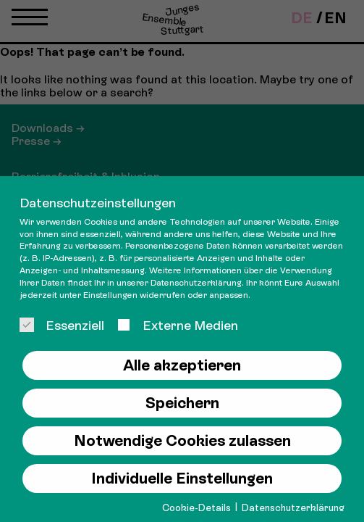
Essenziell (62, 325)
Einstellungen (110, 295)
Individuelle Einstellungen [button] (182, 478)
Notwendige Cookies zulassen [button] (182, 441)
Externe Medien (177, 325)
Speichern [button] (182, 403)
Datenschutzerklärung (196, 283)
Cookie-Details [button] (197, 507)
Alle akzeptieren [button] (182, 365)
